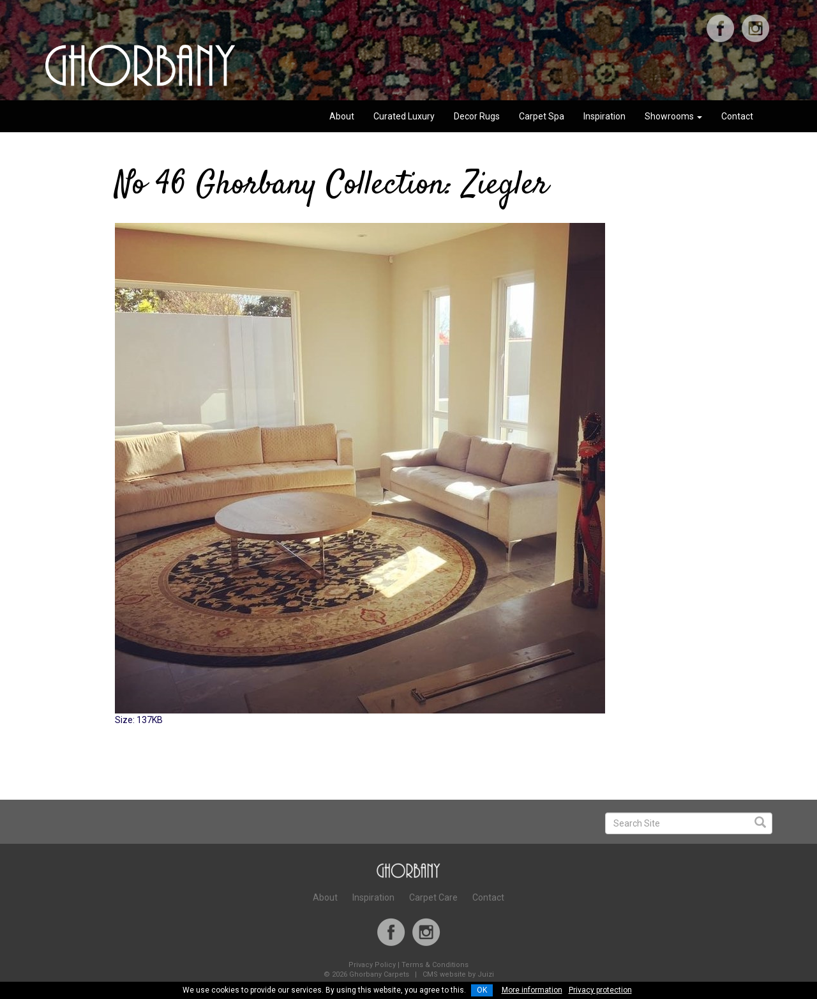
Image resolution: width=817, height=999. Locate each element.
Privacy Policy (372, 965)
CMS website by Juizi (458, 974)
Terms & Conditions (434, 965)
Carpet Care (433, 897)
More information (532, 990)
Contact (737, 116)
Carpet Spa (541, 116)
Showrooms (673, 116)
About (341, 116)
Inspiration (604, 116)
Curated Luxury (404, 116)
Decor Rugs (477, 116)
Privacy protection (600, 990)
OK (482, 990)
